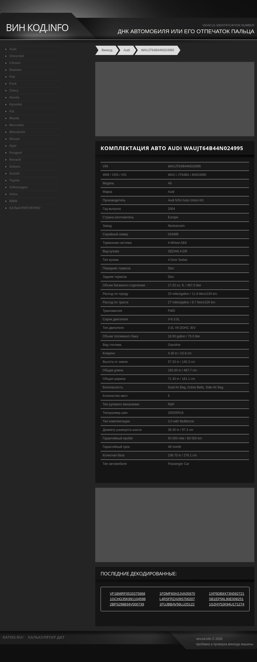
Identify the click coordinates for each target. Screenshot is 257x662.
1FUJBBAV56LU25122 (177, 604)
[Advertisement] (173, 99)
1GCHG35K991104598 (128, 599)
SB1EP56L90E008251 (226, 599)
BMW (13, 201)
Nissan (14, 139)
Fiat (12, 77)
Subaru (14, 166)
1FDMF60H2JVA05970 (177, 594)
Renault (15, 160)
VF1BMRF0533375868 (127, 594)
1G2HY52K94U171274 (226, 604)
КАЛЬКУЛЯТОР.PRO (24, 208)
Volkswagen (18, 187)
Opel (12, 146)
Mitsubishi (17, 132)
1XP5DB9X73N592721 (226, 594)
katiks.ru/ (13, 637)
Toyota (14, 180)
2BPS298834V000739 (127, 604)
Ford (12, 84)
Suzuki (14, 173)
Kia (11, 111)
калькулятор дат (46, 637)
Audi (12, 49)
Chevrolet (16, 56)
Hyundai (15, 104)
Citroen (14, 63)
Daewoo (15, 70)
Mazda (14, 118)
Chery (13, 90)
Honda (14, 97)
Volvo (13, 194)
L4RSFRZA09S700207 (177, 599)
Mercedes (16, 125)
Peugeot (15, 153)
